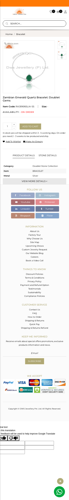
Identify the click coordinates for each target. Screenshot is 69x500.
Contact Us (34, 309)
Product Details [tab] (24, 155)
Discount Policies (34, 274)
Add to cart (30, 126)
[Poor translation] (13, 438)
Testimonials (34, 288)
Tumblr (47, 208)
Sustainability (34, 292)
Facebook (23, 195)
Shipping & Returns (34, 320)
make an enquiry (33, 141)
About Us (34, 231)
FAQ (34, 313)
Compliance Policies (34, 296)
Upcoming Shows (35, 246)
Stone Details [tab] (47, 155)
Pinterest (47, 202)
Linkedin (22, 208)
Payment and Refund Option (34, 285)
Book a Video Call (34, 260)
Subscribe (34, 361)
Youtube (22, 202)
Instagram (47, 195)
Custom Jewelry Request (34, 249)
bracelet (20, 34)
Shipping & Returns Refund (34, 328)
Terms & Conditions (34, 277)
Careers (34, 257)
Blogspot (22, 215)
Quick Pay (34, 324)
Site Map (34, 242)
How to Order (34, 317)
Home (9, 34)
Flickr (47, 215)
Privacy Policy (34, 281)
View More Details (34, 181)
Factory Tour (35, 235)
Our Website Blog (34, 253)
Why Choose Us (35, 238)
